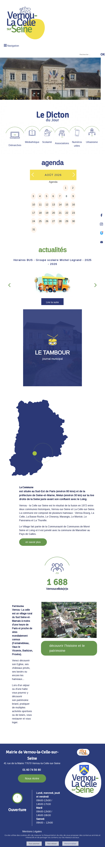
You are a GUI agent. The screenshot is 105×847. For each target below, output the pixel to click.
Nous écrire (32, 778)
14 (60, 204)
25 (40, 221)
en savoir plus (33, 542)
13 (53, 204)
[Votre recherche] (89, 54)
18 (40, 212)
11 (40, 204)
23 (73, 212)
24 (33, 221)
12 (47, 204)
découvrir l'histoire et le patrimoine (67, 648)
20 (53, 212)
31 (33, 229)
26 (47, 221)
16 (73, 204)
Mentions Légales (32, 831)
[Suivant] (96, 284)
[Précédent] (9, 284)
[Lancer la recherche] (102, 54)
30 (73, 221)
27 (53, 221)
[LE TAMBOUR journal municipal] (52, 347)
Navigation (13, 45)
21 (60, 212)
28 (60, 221)
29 (66, 221)
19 (47, 212)
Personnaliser (70, 843)
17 (33, 212)
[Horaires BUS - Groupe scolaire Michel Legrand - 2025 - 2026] (52, 283)
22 (66, 212)
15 (66, 204)
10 (33, 204)
